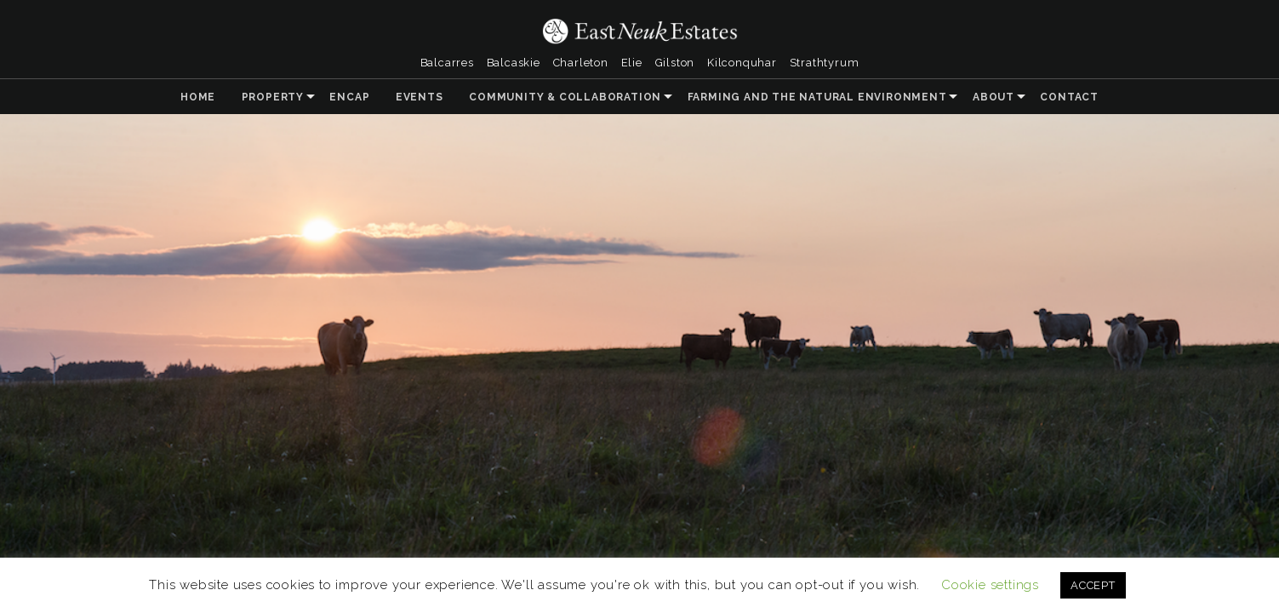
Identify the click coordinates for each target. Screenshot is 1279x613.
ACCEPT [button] (1093, 585)
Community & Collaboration (565, 97)
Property (273, 97)
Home (197, 97)
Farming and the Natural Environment (817, 97)
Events (419, 97)
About (993, 97)
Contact (1069, 97)
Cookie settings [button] (990, 585)
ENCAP (349, 97)
